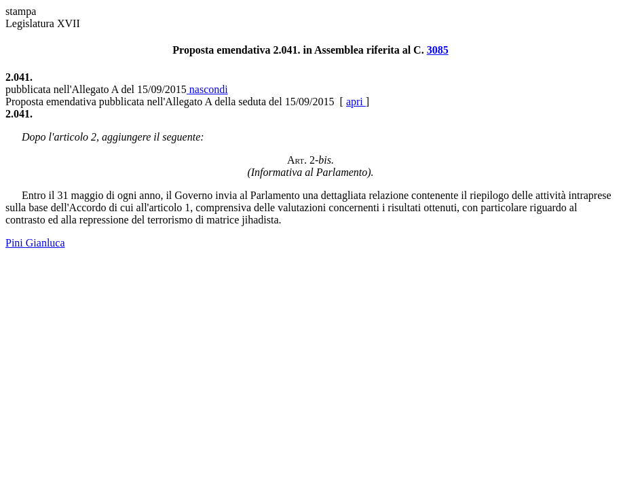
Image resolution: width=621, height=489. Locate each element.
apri (356, 101)
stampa (20, 11)
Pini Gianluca (35, 243)
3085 (438, 50)
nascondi (207, 89)
